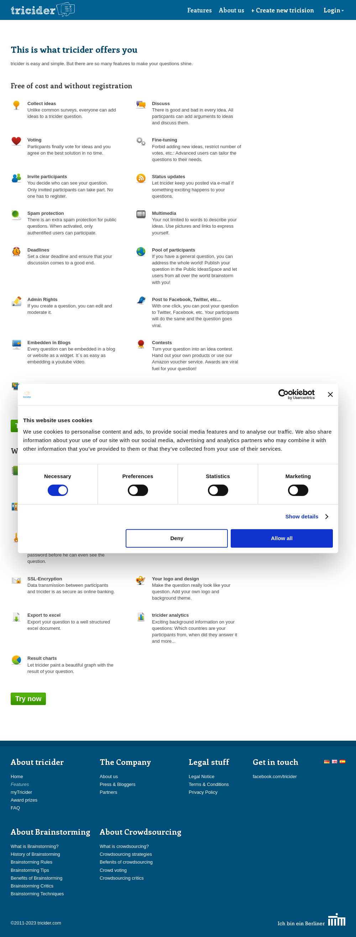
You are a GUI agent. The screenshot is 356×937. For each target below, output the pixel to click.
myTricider (21, 792)
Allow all (282, 538)
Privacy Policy (203, 792)
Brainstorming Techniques (37, 893)
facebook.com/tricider (275, 776)
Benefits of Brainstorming (36, 878)
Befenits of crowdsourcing (126, 862)
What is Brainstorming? (34, 846)
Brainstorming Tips (30, 870)
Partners (108, 792)
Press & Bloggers (117, 784)
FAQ (15, 808)
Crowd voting (113, 870)
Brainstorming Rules (31, 862)
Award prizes (24, 800)
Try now (28, 699)
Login (334, 10)
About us (231, 10)
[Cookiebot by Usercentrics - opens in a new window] (283, 394)
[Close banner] (330, 394)
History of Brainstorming (35, 854)
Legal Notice (201, 776)
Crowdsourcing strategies (126, 854)
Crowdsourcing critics (122, 878)
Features (199, 10)
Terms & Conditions (209, 784)
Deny (177, 538)
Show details (302, 516)
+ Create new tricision (282, 10)
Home (17, 776)
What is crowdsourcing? (124, 846)
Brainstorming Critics (32, 886)
